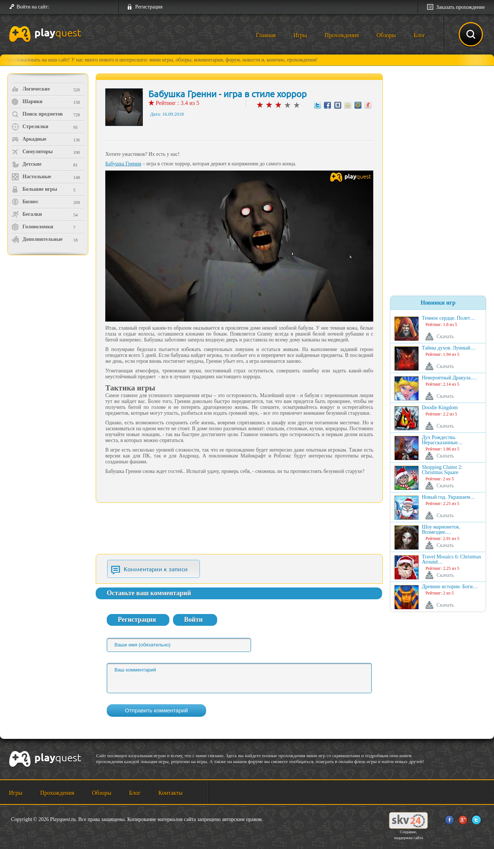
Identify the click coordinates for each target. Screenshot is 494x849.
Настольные (31, 176)
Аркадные (28, 139)
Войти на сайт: (33, 7)
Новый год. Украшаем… (448, 497)
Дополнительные (37, 239)
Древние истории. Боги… (450, 586)
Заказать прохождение (460, 7)
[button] (57, 7)
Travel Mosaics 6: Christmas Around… (451, 559)
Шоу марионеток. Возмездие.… (441, 530)
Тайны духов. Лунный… (449, 348)
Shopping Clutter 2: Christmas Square (442, 470)
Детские (26, 164)
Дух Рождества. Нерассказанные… (442, 440)
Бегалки (26, 214)
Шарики (26, 101)
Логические (30, 89)
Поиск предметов (37, 114)
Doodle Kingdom (440, 407)
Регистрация (148, 7)
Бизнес (25, 202)
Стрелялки (29, 126)
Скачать (445, 336)
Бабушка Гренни (123, 163)
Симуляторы (32, 151)
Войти (193, 619)
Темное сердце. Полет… (448, 318)
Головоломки (32, 227)
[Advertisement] (49, 319)
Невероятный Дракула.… (449, 377)
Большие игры (34, 189)
